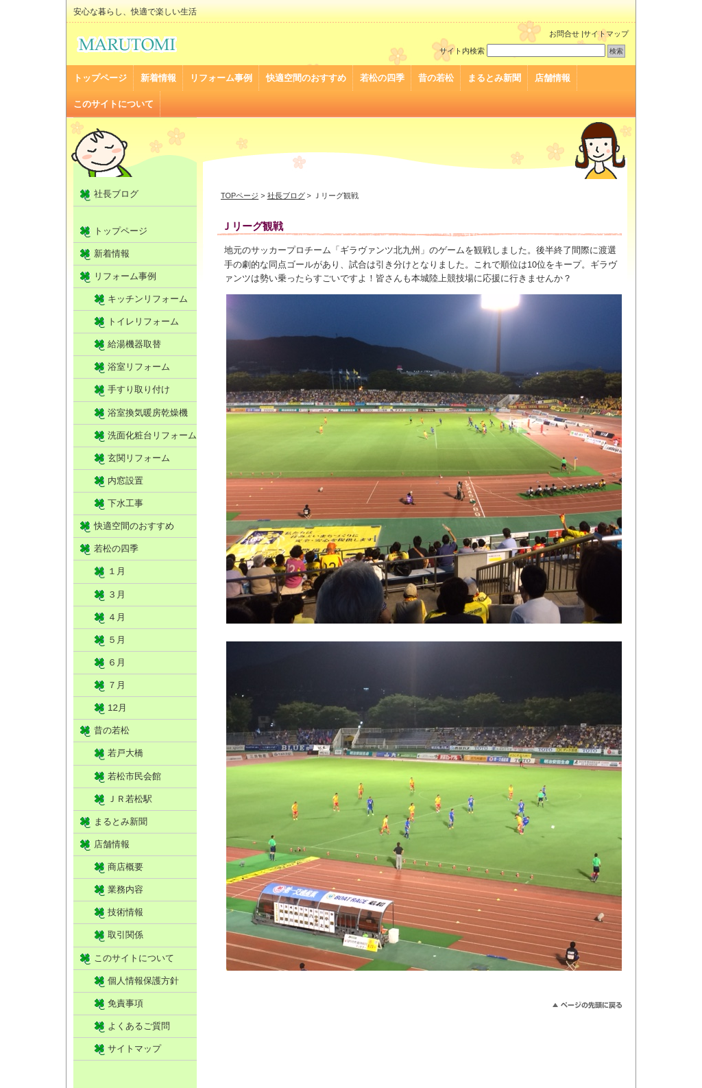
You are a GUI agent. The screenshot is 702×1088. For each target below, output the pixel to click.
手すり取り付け (139, 389)
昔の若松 (436, 78)
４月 (116, 617)
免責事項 (125, 1003)
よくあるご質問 (139, 1026)
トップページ (100, 78)
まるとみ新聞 (494, 78)
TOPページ (239, 195)
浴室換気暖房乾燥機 (148, 412)
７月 (116, 685)
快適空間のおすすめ (306, 78)
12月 (117, 707)
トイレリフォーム (143, 321)
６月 (116, 662)
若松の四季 (382, 78)
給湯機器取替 (134, 344)
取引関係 (125, 935)
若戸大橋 (125, 753)
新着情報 (158, 78)
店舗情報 (552, 78)
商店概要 (125, 867)
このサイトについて (113, 104)
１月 (116, 571)
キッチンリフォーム (148, 299)
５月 (116, 640)
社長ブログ (286, 195)
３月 (116, 594)
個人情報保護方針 (143, 980)
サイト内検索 (462, 51)
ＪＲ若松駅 (130, 799)
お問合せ (564, 33)
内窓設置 (125, 480)
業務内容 (125, 889)
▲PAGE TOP (587, 1005)
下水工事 (125, 503)
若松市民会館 (134, 776)
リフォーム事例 (221, 78)
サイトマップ (606, 33)
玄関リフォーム (139, 458)
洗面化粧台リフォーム (152, 435)
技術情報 (125, 912)
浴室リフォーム (139, 367)
